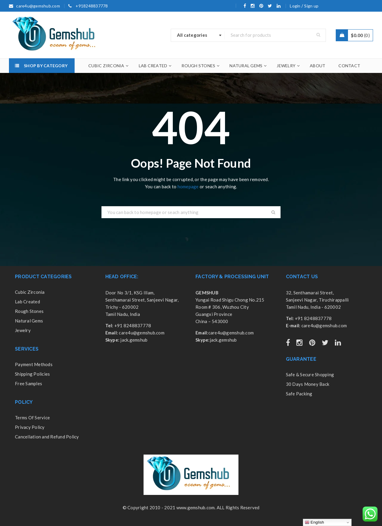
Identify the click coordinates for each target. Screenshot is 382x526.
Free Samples (28, 383)
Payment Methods (34, 364)
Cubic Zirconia (30, 292)
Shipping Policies (32, 374)
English (314, 522)
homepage (188, 186)
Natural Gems (29, 320)
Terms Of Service (32, 417)
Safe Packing (299, 393)
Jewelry (23, 330)
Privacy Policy (30, 427)
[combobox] (198, 35)
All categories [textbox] (192, 35)
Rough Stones (29, 311)
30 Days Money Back (307, 384)
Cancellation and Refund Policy (47, 436)
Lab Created (27, 301)
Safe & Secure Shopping (310, 374)
